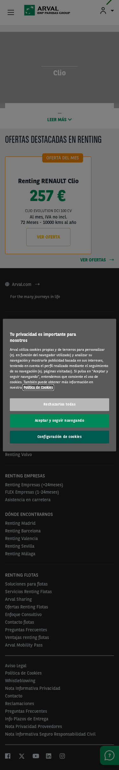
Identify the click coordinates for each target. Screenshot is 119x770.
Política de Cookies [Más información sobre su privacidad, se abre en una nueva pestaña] (38, 387)
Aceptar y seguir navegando (59, 420)
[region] (59, 385)
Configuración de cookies (59, 436)
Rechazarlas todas (59, 404)
